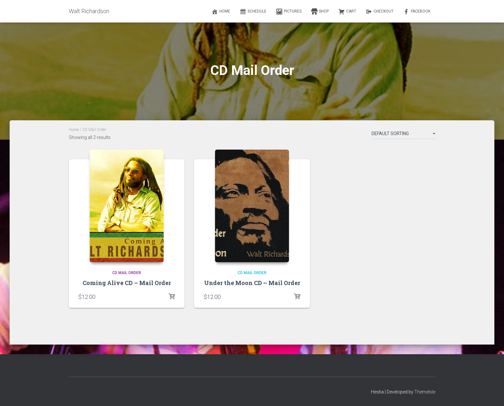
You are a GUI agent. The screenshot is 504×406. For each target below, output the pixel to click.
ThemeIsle (424, 391)
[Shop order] (403, 135)
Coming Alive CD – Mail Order (127, 283)
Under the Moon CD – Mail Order (252, 283)
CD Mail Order (126, 273)
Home (74, 129)
